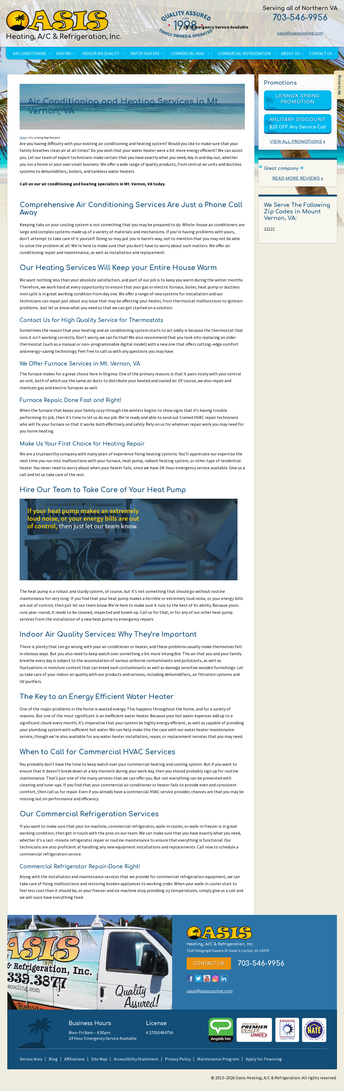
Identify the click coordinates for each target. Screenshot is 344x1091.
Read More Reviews (296, 178)
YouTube (206, 982)
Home (23, 138)
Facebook (190, 982)
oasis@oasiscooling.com (299, 33)
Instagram (215, 982)
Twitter (198, 982)
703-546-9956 (299, 17)
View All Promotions (296, 141)
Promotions (280, 83)
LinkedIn (223, 982)
